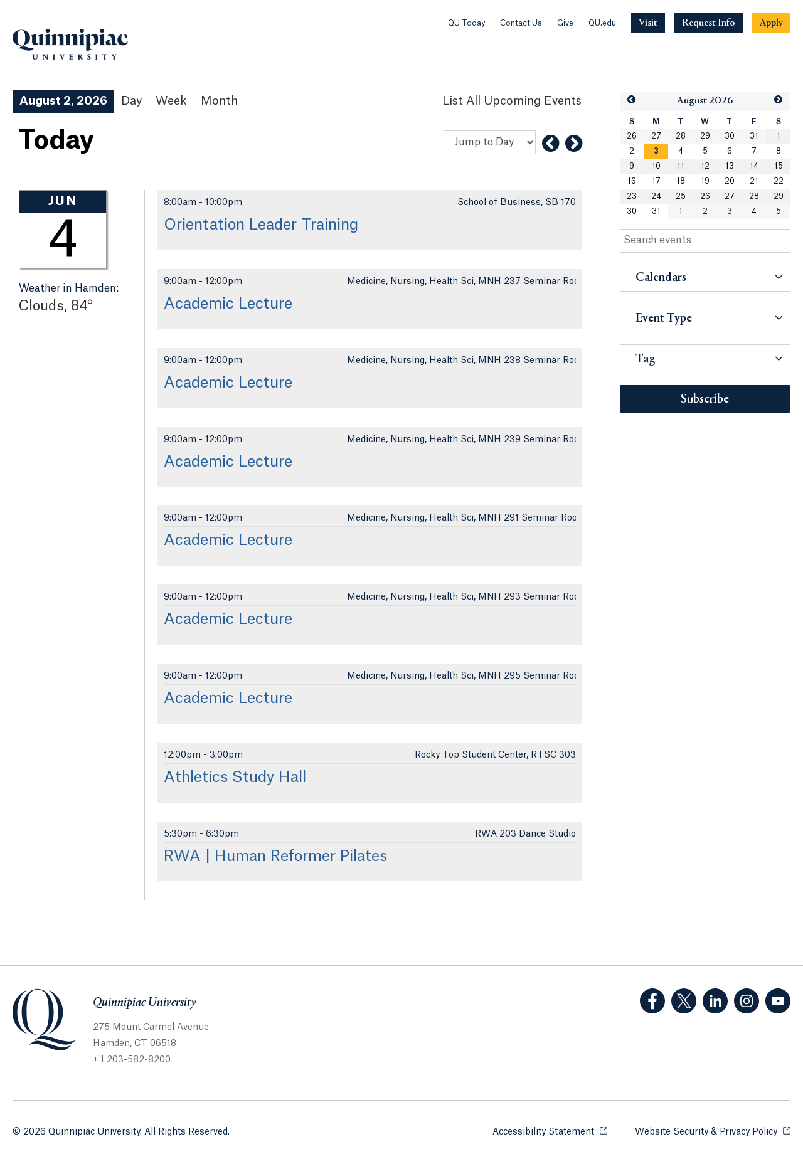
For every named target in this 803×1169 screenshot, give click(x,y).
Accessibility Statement (549, 1131)
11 (680, 166)
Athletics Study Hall (235, 777)
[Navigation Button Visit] (648, 23)
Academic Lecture (228, 304)
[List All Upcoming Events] (512, 101)
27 (656, 136)
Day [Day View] (131, 101)
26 (632, 136)
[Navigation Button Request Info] (708, 23)
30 (730, 136)
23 (632, 196)
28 (681, 136)
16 (631, 181)
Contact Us (521, 23)
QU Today (466, 23)
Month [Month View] (219, 101)
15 (778, 166)
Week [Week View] (171, 101)
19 (705, 181)
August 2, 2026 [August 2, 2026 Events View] (63, 101)
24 (656, 196)
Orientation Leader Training (261, 225)
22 (779, 181)
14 (754, 166)
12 (705, 166)
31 (754, 136)
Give (565, 23)
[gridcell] (656, 151)
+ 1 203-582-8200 (132, 1059)
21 (754, 181)
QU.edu (602, 23)
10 (656, 166)
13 (729, 166)
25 (681, 196)
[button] (632, 100)
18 (680, 181)
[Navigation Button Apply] (771, 23)
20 (730, 181)
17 (656, 181)
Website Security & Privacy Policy (712, 1131)
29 (705, 136)
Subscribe (705, 399)
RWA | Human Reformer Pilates (275, 856)
